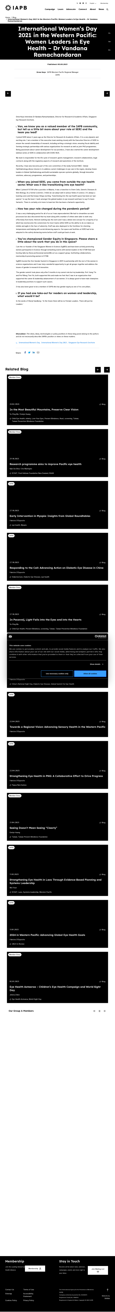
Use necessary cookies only (57, 674)
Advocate (67, 9)
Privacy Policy (28, 1301)
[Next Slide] (107, 94)
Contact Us (9, 1290)
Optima (107, 1299)
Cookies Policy (11, 1301)
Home (7, 18)
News (100, 9)
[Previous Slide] (8, 94)
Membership (104, 3)
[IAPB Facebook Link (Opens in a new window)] (80, 3)
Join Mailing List (98, 1270)
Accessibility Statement (28, 1295)
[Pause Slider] (99, 1011)
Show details (95, 664)
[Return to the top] (108, 1290)
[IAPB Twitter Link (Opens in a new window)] (77, 3)
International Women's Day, (29, 343)
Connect (80, 9)
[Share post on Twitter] (30, 353)
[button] (93, 3)
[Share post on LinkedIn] (35, 353)
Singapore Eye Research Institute (82, 343)
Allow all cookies (90, 674)
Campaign (44, 9)
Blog (14, 18)
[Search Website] (107, 10)
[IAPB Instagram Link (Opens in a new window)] (86, 3)
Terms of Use (28, 1290)
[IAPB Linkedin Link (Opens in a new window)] (83, 3)
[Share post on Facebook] (26, 353)
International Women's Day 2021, (54, 343)
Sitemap (8, 1294)
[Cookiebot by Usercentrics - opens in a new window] (96, 636)
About (91, 9)
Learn (56, 9)
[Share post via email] (39, 353)
